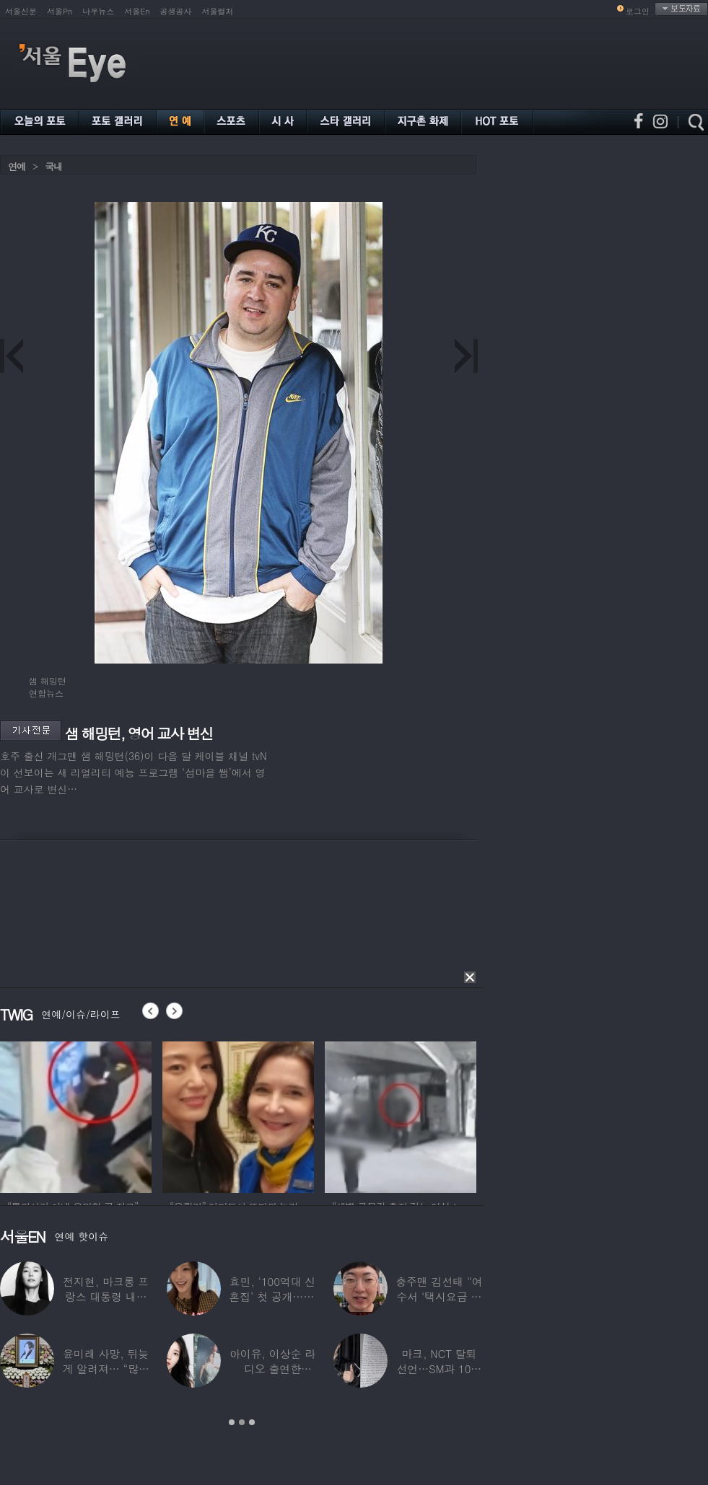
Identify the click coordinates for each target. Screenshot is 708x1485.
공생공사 (176, 11)
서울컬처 (218, 11)
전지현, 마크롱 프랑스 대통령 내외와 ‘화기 (106, 1296)
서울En (136, 11)
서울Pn (59, 11)
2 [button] (242, 1422)
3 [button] (252, 1422)
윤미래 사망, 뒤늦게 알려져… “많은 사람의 (105, 1368)
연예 (16, 166)
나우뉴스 (98, 11)
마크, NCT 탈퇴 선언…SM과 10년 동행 (438, 1368)
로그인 (638, 11)
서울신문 (21, 11)
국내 (53, 166)
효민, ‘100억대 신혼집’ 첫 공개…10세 (272, 1296)
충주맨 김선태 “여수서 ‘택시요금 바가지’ (438, 1296)
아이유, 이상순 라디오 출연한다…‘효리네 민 (272, 1368)
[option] (76, 1115)
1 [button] (232, 1422)
